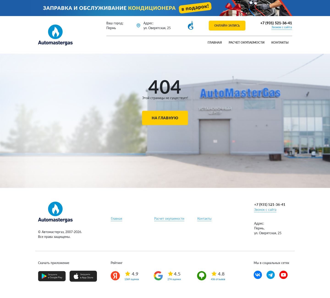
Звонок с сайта (281, 27)
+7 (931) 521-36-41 (276, 23)
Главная (215, 42)
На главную (165, 118)
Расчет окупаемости (246, 42)
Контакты (280, 42)
